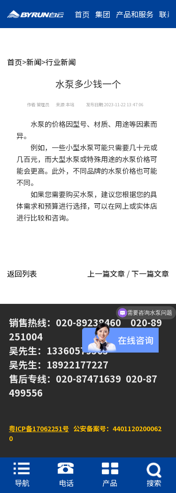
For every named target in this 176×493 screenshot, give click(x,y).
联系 (166, 14)
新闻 (33, 61)
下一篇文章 (150, 273)
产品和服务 (134, 14)
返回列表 (22, 273)
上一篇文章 (106, 273)
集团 (102, 14)
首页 (82, 14)
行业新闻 (61, 61)
